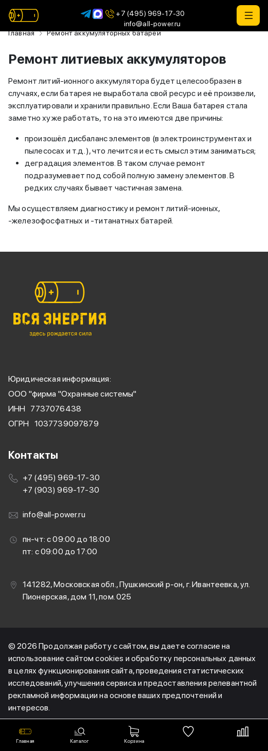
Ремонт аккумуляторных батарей (104, 33)
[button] (248, 15)
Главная (21, 33)
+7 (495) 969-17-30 (144, 14)
